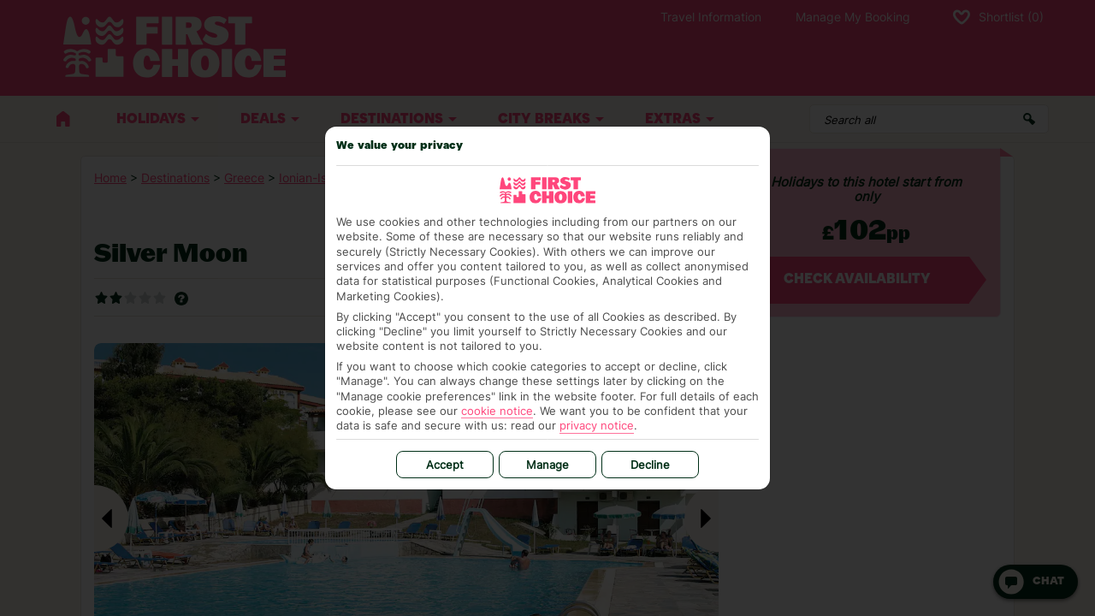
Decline (650, 464)
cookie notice (497, 411)
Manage (547, 464)
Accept (445, 464)
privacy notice (596, 425)
